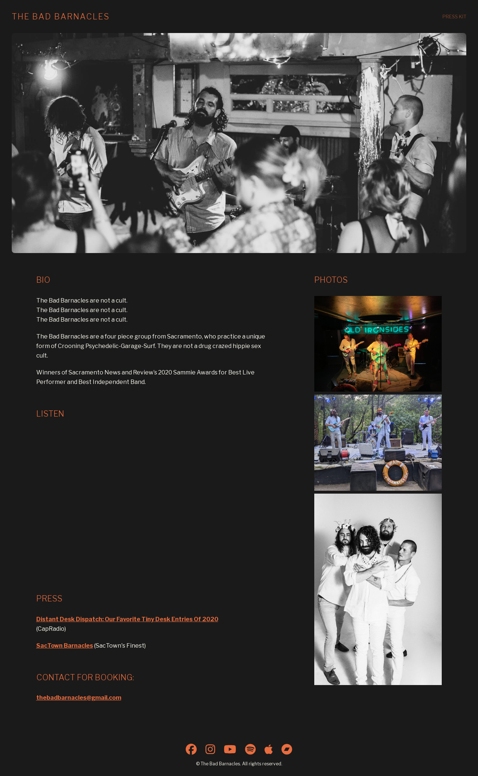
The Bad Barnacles (61, 16)
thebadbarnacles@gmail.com (78, 697)
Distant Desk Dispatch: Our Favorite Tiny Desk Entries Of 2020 (127, 619)
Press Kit (454, 16)
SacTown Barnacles (64, 645)
